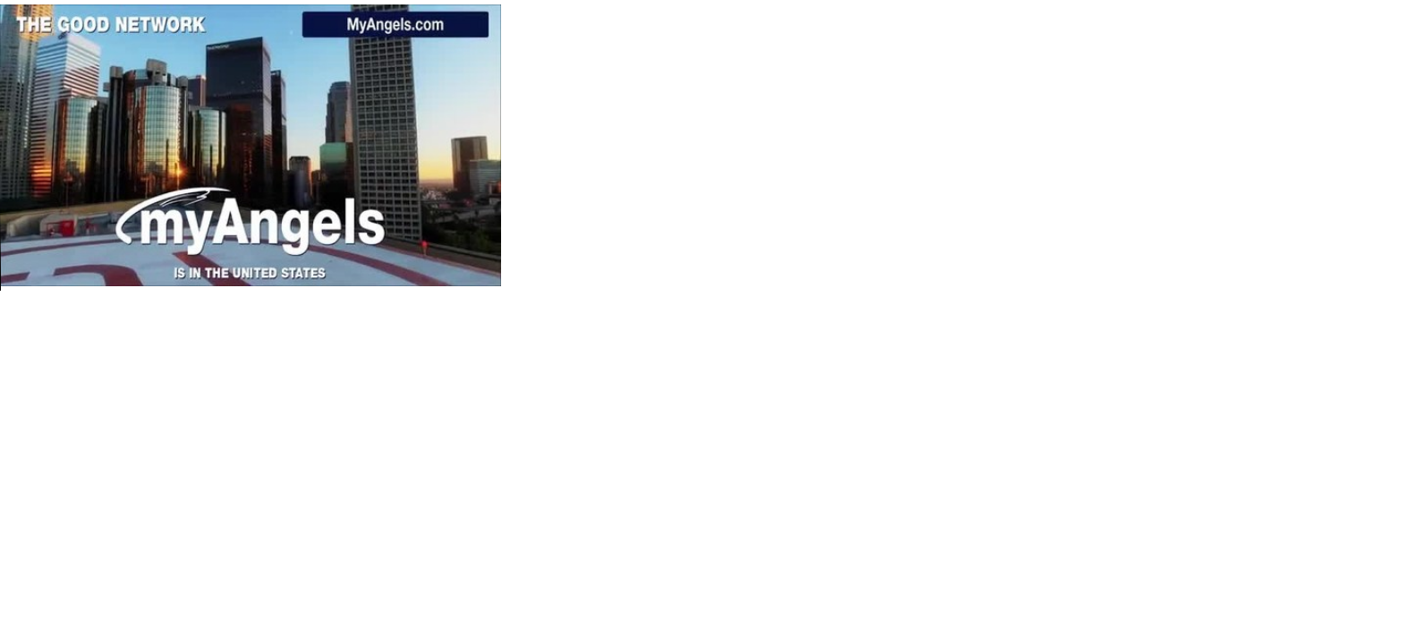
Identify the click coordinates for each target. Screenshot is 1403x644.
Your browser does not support (250, 145)
